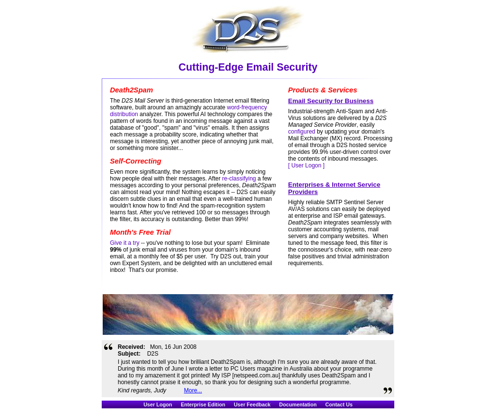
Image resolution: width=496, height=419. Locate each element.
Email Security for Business (330, 101)
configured (301, 131)
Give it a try (125, 242)
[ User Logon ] (306, 165)
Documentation (298, 404)
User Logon (157, 404)
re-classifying (239, 178)
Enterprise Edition (203, 404)
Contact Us (339, 404)
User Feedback (252, 404)
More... (193, 390)
